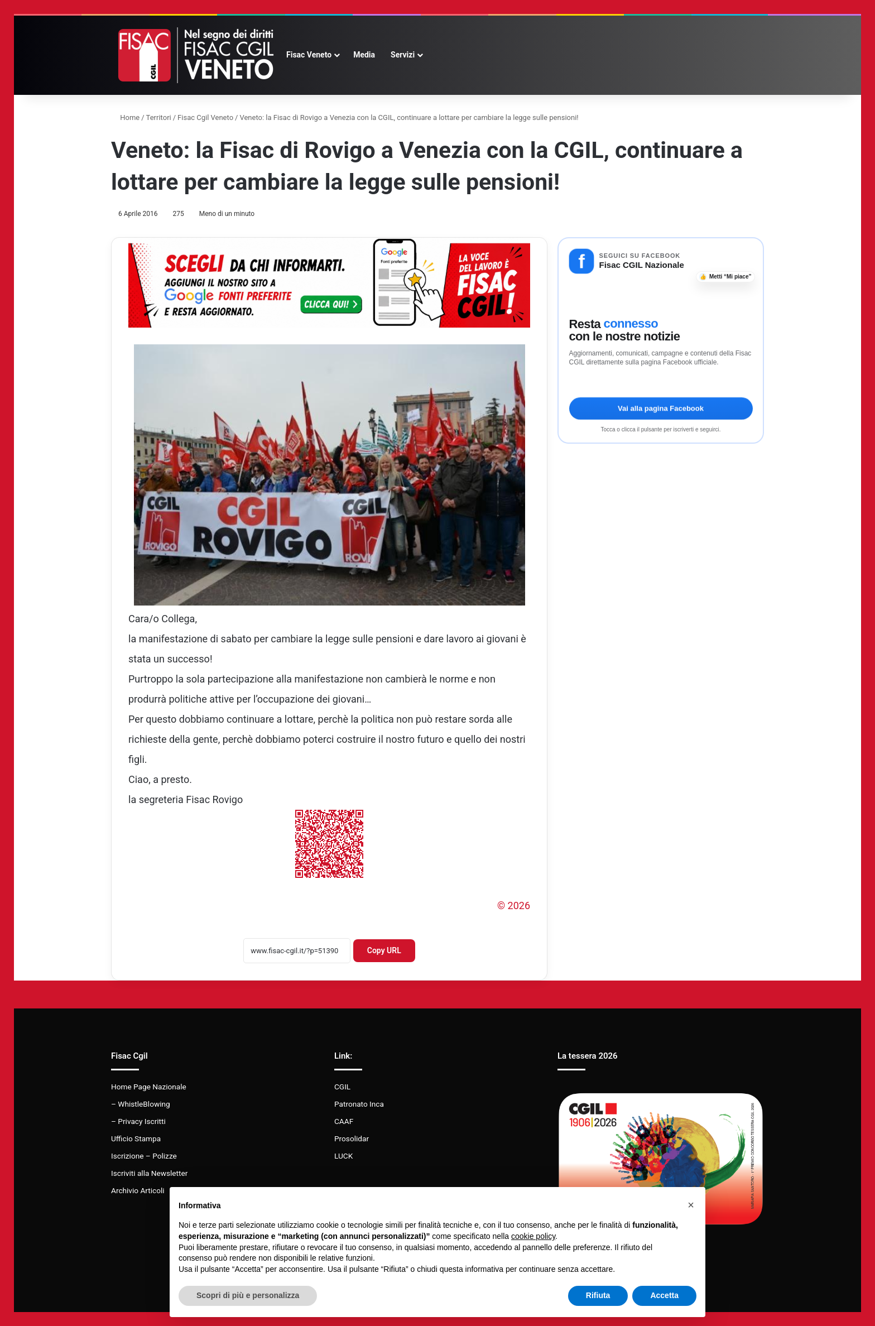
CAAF (343, 1121)
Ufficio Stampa (136, 1138)
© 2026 (513, 905)
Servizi (403, 54)
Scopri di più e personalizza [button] (247, 1295)
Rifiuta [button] (598, 1295)
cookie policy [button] (533, 1236)
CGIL (342, 1086)
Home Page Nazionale (148, 1086)
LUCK (343, 1155)
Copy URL (384, 950)
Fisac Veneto (308, 54)
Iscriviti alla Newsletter (149, 1173)
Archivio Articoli (138, 1190)
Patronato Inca (359, 1103)
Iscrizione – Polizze (144, 1155)
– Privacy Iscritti (138, 1121)
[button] (691, 1205)
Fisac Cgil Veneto (205, 117)
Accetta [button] (664, 1295)
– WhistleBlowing (140, 1103)
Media (364, 54)
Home (125, 117)
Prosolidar (351, 1138)
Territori (158, 117)
